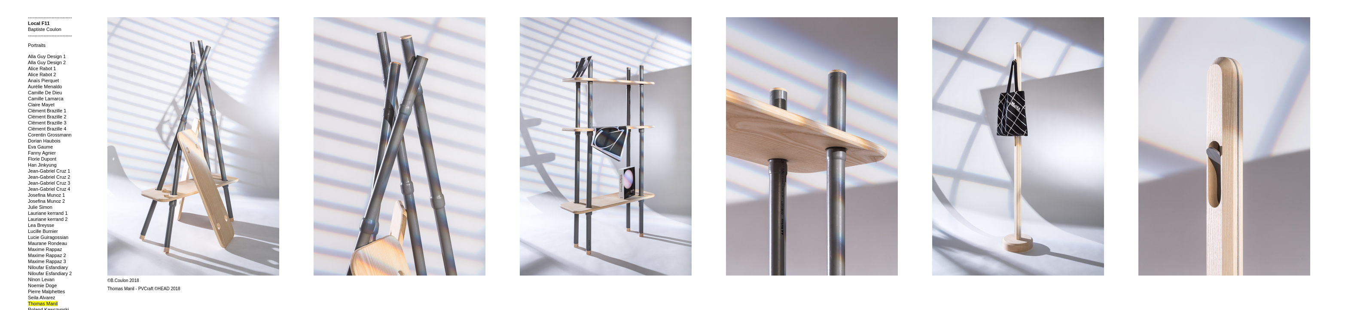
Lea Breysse (41, 225)
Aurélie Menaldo (45, 86)
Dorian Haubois (44, 140)
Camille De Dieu (45, 92)
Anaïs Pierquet (43, 80)
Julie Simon (40, 207)
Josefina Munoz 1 (46, 195)
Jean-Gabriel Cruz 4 (49, 189)
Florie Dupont (42, 158)
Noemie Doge (42, 285)
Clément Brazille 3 (47, 122)
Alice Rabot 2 (42, 74)
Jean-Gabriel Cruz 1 (49, 171)
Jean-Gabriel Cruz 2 (49, 177)
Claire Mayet (41, 104)
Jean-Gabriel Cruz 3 (49, 183)
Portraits (37, 45)
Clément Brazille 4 (47, 128)
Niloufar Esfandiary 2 (50, 273)
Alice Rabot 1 (42, 68)
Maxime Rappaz (45, 249)
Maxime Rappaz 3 (47, 261)
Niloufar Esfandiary (48, 267)
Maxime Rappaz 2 (47, 255)
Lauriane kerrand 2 (47, 219)
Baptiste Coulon (44, 29)
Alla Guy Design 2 (47, 62)
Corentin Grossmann (50, 134)
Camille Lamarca (46, 98)
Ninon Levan (41, 279)
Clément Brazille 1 (47, 110)
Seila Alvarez (41, 297)
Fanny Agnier (42, 152)
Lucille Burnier (43, 231)
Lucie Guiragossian (48, 237)
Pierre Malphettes (46, 291)
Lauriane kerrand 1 (47, 213)
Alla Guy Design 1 (47, 56)
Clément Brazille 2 (47, 116)
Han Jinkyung (42, 164)
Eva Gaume (40, 146)
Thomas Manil (43, 303)
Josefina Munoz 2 (46, 201)
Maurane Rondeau (47, 243)
